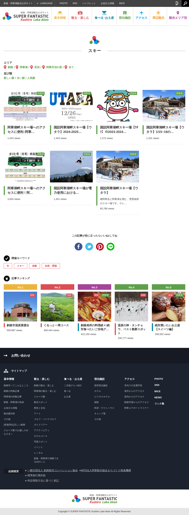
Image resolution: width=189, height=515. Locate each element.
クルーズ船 (39, 396)
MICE (122, 3)
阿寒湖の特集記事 (13, 396)
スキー (20, 265)
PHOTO (64, 3)
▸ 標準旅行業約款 (35, 475)
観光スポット (40, 402)
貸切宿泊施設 (101, 385)
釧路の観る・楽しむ (44, 385)
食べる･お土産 (104, 15)
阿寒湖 (24, 67)
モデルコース (40, 436)
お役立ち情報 (107, 3)
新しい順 (9, 77)
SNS (75, 3)
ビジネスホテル (102, 396)
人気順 (31, 77)
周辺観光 (158, 15)
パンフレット (89, 3)
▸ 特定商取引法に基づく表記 (42, 480)
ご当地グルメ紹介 (73, 385)
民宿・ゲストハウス (104, 408)
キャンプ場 (99, 413)
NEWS (158, 397)
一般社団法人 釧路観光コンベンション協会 (52, 470)
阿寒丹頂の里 (54, 67)
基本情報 (60, 15)
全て (71, 67)
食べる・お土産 (73, 378)
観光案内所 (9, 413)
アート (37, 413)
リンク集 (159, 403)
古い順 (21, 77)
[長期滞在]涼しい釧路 (14, 424)
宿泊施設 (125, 15)
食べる (67, 391)
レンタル (38, 453)
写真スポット (40, 441)
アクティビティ (42, 430)
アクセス (141, 15)
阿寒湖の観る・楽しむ (45, 391)
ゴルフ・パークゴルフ (45, 419)
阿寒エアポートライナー (136, 408)
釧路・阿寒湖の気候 (14, 402)
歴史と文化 (39, 408)
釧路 (10, 67)
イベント (38, 447)
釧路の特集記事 (11, 391)
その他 (7, 419)
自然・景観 (51, 265)
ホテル (97, 391)
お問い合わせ (20, 355)
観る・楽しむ (80, 15)
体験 (34, 265)
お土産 (67, 396)
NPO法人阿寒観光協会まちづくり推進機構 (106, 470)
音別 (37, 67)
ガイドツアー (40, 424)
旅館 (96, 402)
